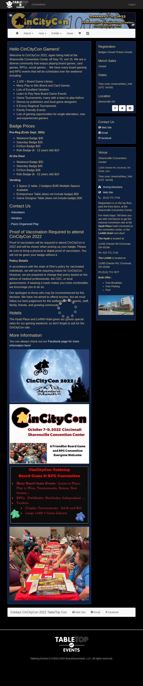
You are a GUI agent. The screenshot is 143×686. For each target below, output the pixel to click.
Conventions (39, 4)
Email (103, 132)
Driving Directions (110, 187)
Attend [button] (28, 33)
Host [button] (42, 33)
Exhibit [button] (57, 33)
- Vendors (15, 218)
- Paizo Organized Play (24, 224)
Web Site (105, 127)
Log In (132, 4)
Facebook (104, 138)
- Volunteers (17, 212)
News (70, 33)
